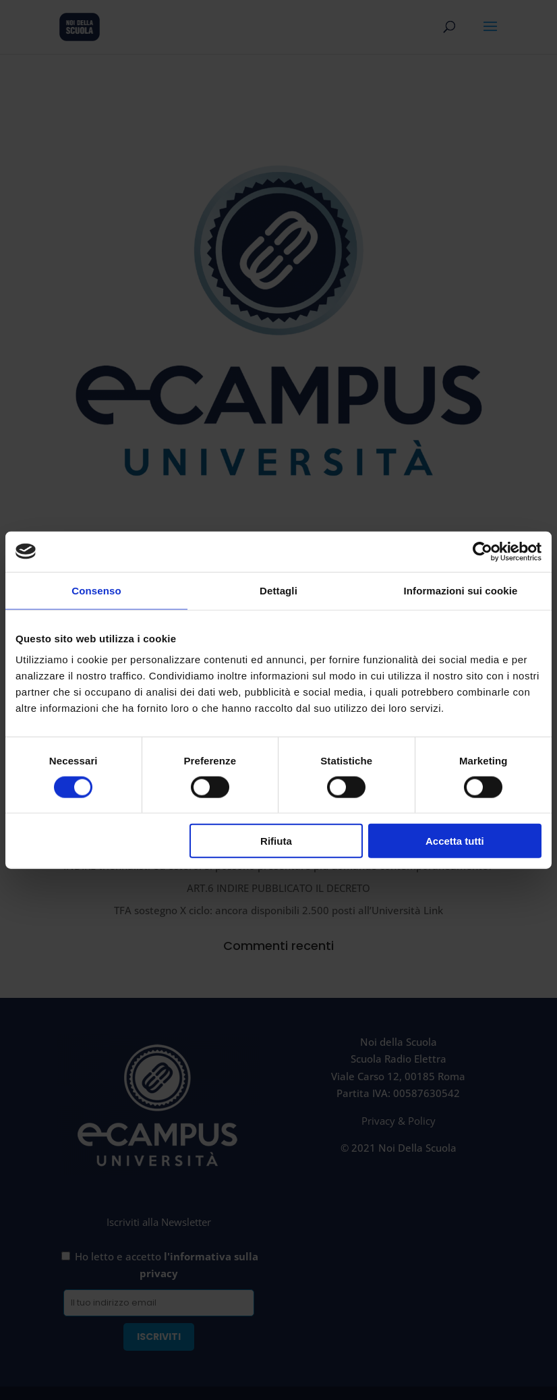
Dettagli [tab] (278, 590)
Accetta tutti (455, 841)
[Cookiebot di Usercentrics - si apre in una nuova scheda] (482, 551)
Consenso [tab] (96, 590)
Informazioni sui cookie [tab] (461, 590)
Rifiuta (276, 841)
